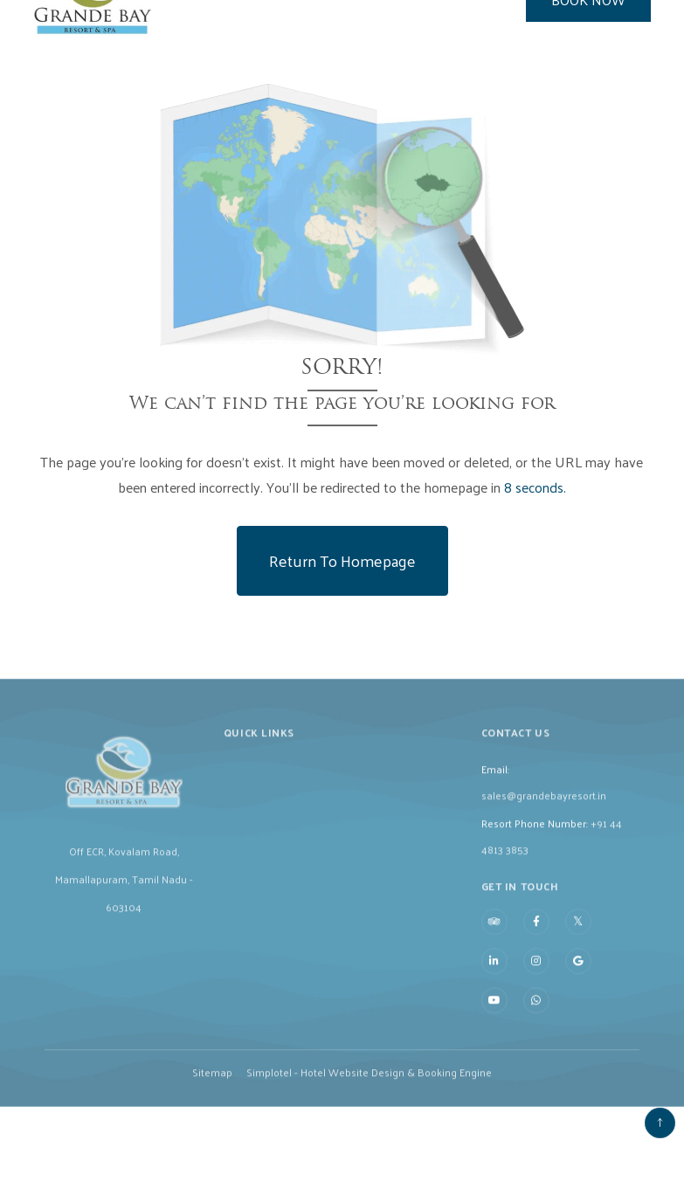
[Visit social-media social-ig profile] (536, 981)
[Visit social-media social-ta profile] (494, 942)
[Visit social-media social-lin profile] (494, 981)
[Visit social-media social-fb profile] (536, 942)
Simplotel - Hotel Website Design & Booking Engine (369, 1092)
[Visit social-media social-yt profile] (494, 1020)
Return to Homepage (342, 560)
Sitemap (212, 1092)
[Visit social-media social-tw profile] (578, 941)
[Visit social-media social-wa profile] (536, 1020)
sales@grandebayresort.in (543, 814)
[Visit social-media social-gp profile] (578, 981)
